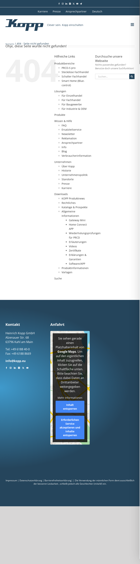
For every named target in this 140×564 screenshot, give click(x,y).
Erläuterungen (78, 242)
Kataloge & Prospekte (75, 207)
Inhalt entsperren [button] (70, 406)
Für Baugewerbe (72, 104)
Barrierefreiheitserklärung (57, 480)
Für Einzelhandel (72, 95)
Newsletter (68, 134)
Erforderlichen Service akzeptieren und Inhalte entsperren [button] (70, 427)
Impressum (11, 480)
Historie (66, 170)
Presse (66, 183)
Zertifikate (75, 250)
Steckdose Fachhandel (75, 72)
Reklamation (69, 138)
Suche (58, 278)
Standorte (68, 179)
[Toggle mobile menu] (133, 24)
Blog (64, 151)
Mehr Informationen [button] (70, 397)
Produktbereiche (64, 63)
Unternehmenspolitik (75, 175)
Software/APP (77, 263)
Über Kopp (68, 166)
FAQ (64, 125)
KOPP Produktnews (73, 198)
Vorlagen (67, 272)
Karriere (67, 188)
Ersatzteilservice (71, 129)
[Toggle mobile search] (125, 24)
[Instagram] (10, 367)
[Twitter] (23, 367)
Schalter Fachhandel (74, 76)
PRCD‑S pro (68, 68)
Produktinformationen (75, 268)
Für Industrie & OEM (74, 108)
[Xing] (19, 367)
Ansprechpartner (72, 142)
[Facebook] (6, 367)
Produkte (59, 115)
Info (64, 147)
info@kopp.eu (15, 361)
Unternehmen (62, 162)
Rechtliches (69, 203)
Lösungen (60, 91)
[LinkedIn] (15, 367)
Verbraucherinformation (76, 155)
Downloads (61, 194)
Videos (73, 246)
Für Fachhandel (71, 100)
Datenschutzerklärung (31, 480)
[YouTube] (27, 367)
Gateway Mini (77, 220)
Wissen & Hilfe (63, 121)
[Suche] (132, 76)
